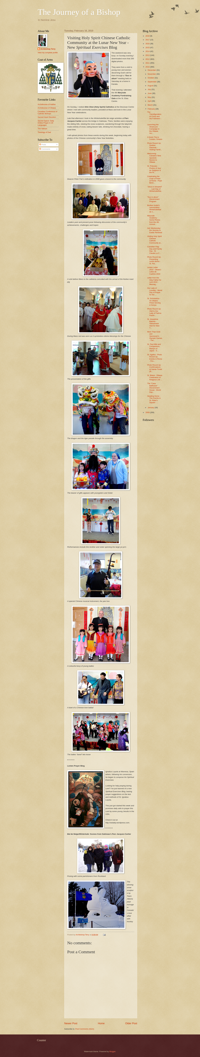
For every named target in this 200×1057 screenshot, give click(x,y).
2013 (148, 55)
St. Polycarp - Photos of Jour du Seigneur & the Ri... (154, 169)
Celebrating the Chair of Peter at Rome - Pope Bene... (154, 179)
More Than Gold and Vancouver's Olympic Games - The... (154, 336)
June (150, 93)
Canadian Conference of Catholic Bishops (47, 112)
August (151, 86)
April (150, 101)
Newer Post (70, 1023)
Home (101, 1023)
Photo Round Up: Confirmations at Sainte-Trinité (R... (154, 368)
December (152, 70)
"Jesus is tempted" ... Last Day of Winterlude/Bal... (154, 190)
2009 (148, 412)
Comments (44, 149)
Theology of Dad (44, 132)
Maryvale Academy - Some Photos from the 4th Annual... (153, 220)
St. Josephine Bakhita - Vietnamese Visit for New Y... (153, 323)
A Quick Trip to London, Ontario (154, 138)
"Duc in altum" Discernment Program (153, 199)
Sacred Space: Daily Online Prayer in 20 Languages (46, 123)
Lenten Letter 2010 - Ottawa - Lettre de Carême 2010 (154, 270)
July (149, 89)
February (151, 109)
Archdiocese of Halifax (47, 104)
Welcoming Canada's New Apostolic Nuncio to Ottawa (154, 157)
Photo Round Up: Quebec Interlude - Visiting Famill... (154, 146)
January (151, 407)
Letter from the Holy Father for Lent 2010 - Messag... (154, 281)
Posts (42, 145)
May (150, 97)
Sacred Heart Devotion (47, 117)
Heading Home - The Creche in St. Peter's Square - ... (154, 399)
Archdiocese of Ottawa (47, 108)
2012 (148, 59)
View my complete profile (48, 53)
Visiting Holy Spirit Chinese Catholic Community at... (154, 239)
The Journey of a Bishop (79, 12)
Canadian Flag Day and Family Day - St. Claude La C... (154, 250)
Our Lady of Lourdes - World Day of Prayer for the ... (154, 291)
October (151, 78)
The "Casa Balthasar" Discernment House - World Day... (154, 387)
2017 (148, 40)
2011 (148, 63)
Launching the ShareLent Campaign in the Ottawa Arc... (153, 128)
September (152, 82)
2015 (148, 47)
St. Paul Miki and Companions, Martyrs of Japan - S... (154, 347)
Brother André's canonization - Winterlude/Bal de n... (154, 208)
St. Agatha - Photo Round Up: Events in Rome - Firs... (154, 358)
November (152, 74)
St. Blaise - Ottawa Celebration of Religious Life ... (154, 377)
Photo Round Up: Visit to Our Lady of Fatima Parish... (154, 312)
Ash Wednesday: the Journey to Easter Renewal (154, 230)
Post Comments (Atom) (84, 1029)
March (150, 105)
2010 (148, 67)
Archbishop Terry (47, 49)
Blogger (112, 1051)
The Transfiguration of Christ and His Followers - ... (154, 116)
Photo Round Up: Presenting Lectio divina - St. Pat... (154, 260)
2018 (148, 36)
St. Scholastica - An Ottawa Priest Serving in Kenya (154, 301)
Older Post (131, 1023)
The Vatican (42, 129)
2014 (148, 51)
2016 (148, 44)
